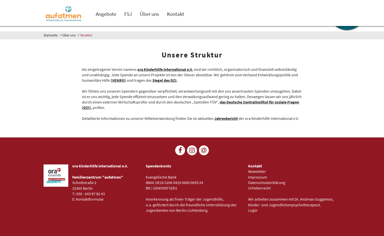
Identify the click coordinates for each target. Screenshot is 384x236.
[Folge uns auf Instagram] (192, 150)
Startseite (51, 35)
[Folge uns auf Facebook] (180, 150)
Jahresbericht (226, 118)
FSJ (128, 14)
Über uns (149, 14)
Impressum (257, 177)
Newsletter (257, 171)
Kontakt (175, 14)
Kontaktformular (90, 199)
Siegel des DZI (164, 80)
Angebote (106, 14)
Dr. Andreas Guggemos (314, 199)
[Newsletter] (204, 150)
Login (253, 210)
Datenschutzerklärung (266, 182)
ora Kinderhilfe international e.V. (165, 69)
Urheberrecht (259, 187)
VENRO (118, 80)
